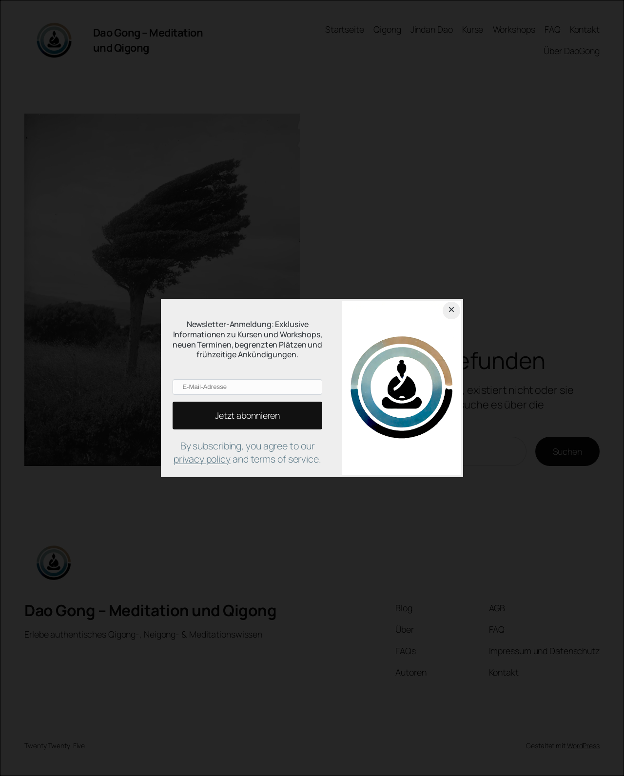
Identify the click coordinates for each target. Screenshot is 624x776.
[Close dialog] (451, 310)
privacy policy (202, 459)
